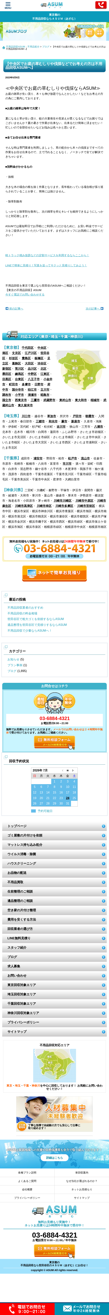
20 (41, 798)
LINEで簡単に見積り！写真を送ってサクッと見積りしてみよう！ (46, 265)
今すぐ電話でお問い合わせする (25, 294)
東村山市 (65, 400)
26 (34, 803)
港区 (5, 353)
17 (67, 792)
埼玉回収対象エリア (21, 994)
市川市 (67, 463)
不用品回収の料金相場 (22, 613)
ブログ (45, 46)
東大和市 (81, 400)
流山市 (85, 458)
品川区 (32, 368)
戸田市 (77, 416)
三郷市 (40, 421)
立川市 (44, 389)
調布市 (6, 394)
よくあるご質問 (27, 1180)
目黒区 (6, 379)
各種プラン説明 (27, 1172)
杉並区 (13, 358)
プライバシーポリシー (23, 1022)
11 (74, 786)
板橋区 (38, 358)
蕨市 (64, 421)
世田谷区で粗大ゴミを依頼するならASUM (35, 619)
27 (41, 803)
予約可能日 (45, 811)
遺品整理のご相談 (20, 901)
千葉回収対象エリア (21, 1003)
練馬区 (19, 374)
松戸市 (72, 458)
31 (67, 803)
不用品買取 (15, 882)
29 (54, 803)
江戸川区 (31, 353)
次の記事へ (94, 308)
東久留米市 (25, 405)
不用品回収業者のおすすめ (25, 607)
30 (61, 803)
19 (34, 798)
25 (74, 798)
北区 (43, 368)
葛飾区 (16, 363)
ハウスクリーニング (21, 863)
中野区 (32, 374)
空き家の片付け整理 (21, 910)
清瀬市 (32, 394)
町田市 (13, 384)
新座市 (75, 421)
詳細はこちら (54, 1157)
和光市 (53, 421)
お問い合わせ (16, 975)
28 (48, 803)
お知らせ (13, 659)
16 (61, 792)
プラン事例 (14, 665)
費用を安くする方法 (21, 919)
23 (61, 798)
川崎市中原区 (84, 500)
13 (41, 792)
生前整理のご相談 (20, 891)
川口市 (26, 416)
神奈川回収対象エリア (23, 1013)
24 (67, 798)
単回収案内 (81, 1172)
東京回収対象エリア (21, 985)
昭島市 (44, 394)
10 (67, 786)
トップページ (16, 826)
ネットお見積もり (81, 1189)
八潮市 (98, 426)
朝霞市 (89, 416)
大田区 (29, 363)
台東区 (19, 379)
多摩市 (26, 384)
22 (54, 798)
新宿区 (6, 368)
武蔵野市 (49, 400)
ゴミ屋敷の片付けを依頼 (24, 835)
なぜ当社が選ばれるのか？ (81, 1180)
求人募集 (13, 966)
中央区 (41, 347)
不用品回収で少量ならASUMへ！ (29, 630)
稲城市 (95, 400)
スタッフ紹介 (16, 947)
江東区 (44, 374)
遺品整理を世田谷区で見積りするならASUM (37, 624)
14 (48, 792)
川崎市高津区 (24, 505)
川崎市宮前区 (86, 505)
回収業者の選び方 (20, 929)
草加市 (51, 416)
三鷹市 (35, 400)
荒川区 (19, 368)
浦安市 (38, 458)
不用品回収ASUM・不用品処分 (23, 46)
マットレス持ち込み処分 (24, 845)
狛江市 (32, 389)
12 (34, 792)
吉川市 (61, 426)
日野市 (38, 384)
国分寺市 (18, 389)
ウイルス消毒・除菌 (21, 854)
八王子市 (34, 379)
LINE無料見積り (19, 938)
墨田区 (6, 374)
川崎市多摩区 (64, 505)
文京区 (16, 353)
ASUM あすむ (52, 6)
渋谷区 (41, 363)
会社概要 (27, 1189)
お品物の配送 (16, 873)
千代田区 (28, 347)
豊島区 (26, 358)
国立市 (6, 400)
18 (74, 792)
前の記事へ (14, 308)
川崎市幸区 (44, 505)
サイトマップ (16, 1031)
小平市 (19, 394)
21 (48, 798)
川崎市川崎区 (63, 500)
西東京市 (21, 400)
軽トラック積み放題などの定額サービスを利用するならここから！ (47, 255)
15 (54, 792)
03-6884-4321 (54, 718)
